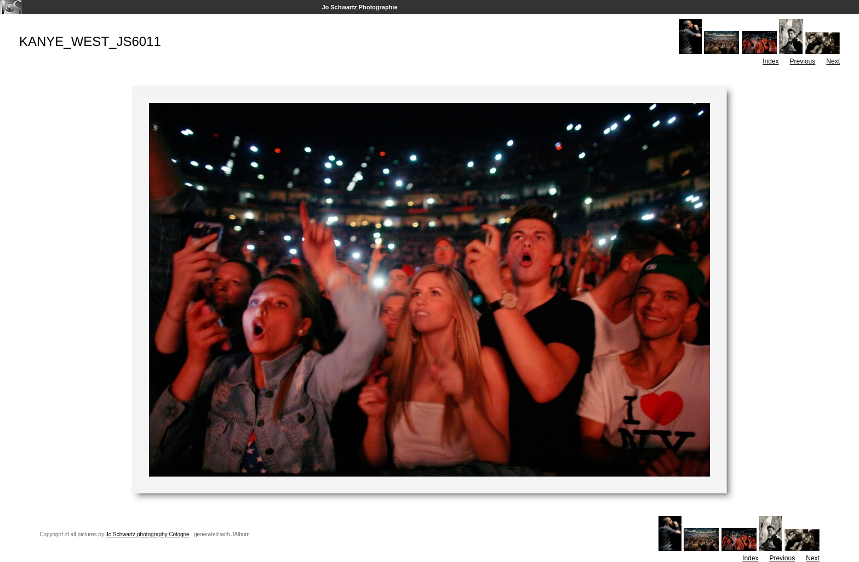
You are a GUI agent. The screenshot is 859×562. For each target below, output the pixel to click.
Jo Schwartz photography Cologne (148, 534)
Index (770, 61)
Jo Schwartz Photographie (359, 7)
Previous (803, 61)
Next (833, 61)
